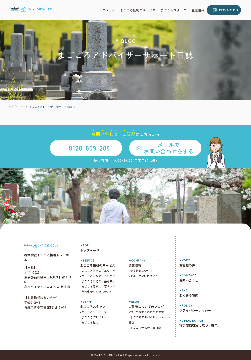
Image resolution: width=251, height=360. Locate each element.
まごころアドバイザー (98, 312)
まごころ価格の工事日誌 (147, 328)
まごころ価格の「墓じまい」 (102, 276)
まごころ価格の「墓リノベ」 (102, 286)
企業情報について (143, 271)
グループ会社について (146, 276)
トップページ (16, 107)
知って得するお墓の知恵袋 (149, 312)
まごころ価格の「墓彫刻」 (101, 281)
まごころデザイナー (96, 317)
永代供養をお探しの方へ (99, 292)
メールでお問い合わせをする (169, 148)
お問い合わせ (226, 10)
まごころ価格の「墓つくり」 (102, 271)
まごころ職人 (92, 322)
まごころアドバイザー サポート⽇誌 (50, 107)
